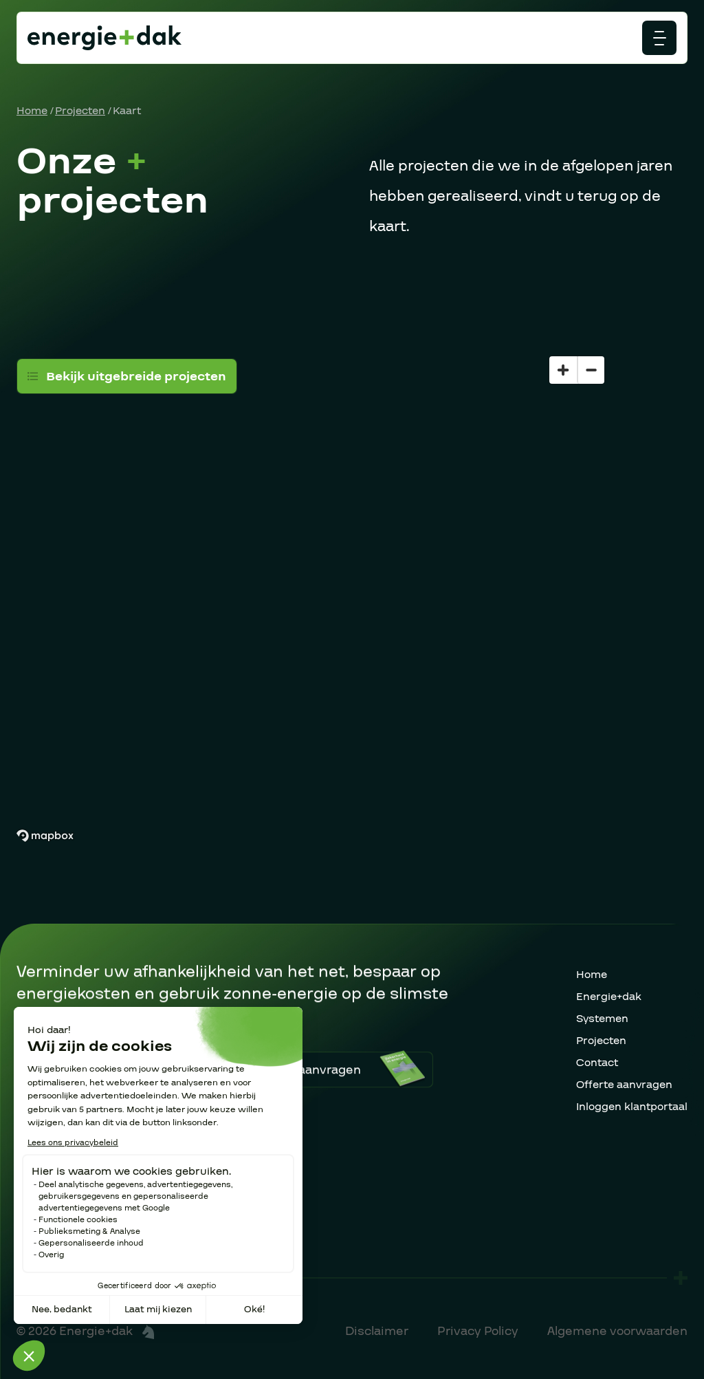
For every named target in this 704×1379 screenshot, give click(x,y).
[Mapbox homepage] (44, 836)
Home (31, 110)
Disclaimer (376, 1331)
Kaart (127, 110)
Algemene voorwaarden (617, 1331)
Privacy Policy (477, 1331)
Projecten (80, 110)
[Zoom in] (563, 370)
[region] (352, 572)
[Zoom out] (590, 370)
